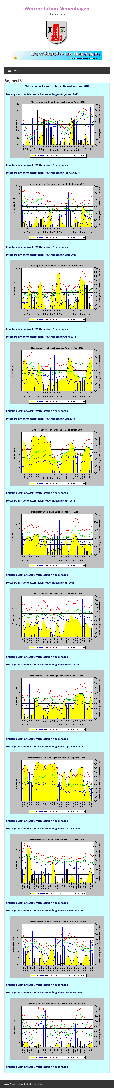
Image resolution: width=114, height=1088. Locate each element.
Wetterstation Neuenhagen (57, 8)
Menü (17, 70)
